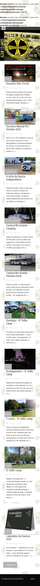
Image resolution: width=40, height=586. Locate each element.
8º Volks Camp (13, 470)
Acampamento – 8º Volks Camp (19, 372)
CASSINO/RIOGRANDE (12, 220)
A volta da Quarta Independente (15, 177)
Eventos (8, 79)
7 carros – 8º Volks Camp (19, 419)
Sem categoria (10, 121)
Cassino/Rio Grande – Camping (17, 226)
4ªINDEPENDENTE (11, 172)
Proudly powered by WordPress (12, 579)
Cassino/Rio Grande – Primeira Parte (17, 274)
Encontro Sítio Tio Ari (17, 83)
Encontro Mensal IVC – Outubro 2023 (18, 127)
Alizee (33, 579)
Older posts (11, 565)
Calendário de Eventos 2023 (18, 537)
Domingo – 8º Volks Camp (16, 321)
